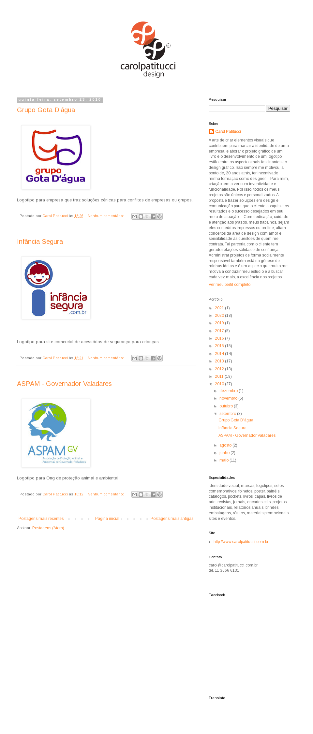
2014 (220, 353)
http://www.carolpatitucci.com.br (241, 541)
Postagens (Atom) (48, 528)
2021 (220, 308)
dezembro (229, 391)
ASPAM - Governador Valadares (64, 383)
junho (225, 452)
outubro (226, 406)
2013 (220, 361)
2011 (220, 376)
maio (224, 460)
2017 (220, 331)
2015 (220, 346)
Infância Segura (40, 241)
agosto (225, 445)
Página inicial (107, 518)
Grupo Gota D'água (46, 109)
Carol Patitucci (228, 131)
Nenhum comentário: (106, 216)
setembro (228, 413)
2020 (220, 315)
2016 (220, 338)
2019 (220, 323)
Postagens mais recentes (41, 518)
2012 (220, 369)
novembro (228, 398)
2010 (220, 384)
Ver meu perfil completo (229, 284)
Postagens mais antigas (172, 518)
